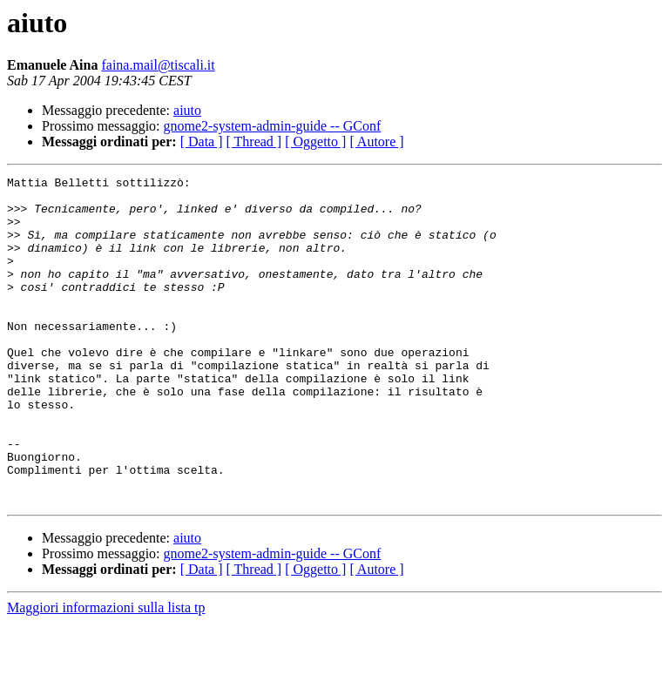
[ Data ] (201, 141)
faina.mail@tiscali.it (157, 64)
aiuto (187, 110)
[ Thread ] (254, 141)
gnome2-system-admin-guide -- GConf (273, 125)
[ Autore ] (376, 141)
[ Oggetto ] (315, 141)
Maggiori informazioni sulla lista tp (106, 672)
